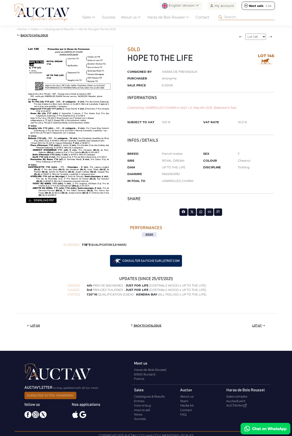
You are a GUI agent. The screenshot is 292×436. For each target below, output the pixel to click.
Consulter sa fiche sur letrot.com (146, 261)
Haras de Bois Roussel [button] (168, 17)
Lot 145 (33, 325)
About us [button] (131, 17)
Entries (139, 401)
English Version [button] (180, 6)
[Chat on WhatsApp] (265, 428)
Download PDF (41, 200)
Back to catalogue (32, 35)
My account (222, 5)
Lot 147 (258, 325)
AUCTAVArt (236, 405)
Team (184, 401)
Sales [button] (88, 17)
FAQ (183, 414)
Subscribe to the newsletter (50, 395)
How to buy (142, 405)
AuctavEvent (235, 401)
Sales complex (236, 396)
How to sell (142, 410)
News (138, 414)
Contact (202, 17)
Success (108, 17)
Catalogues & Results (149, 396)
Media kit (187, 405)
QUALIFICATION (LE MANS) (94, 244)
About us (187, 396)
